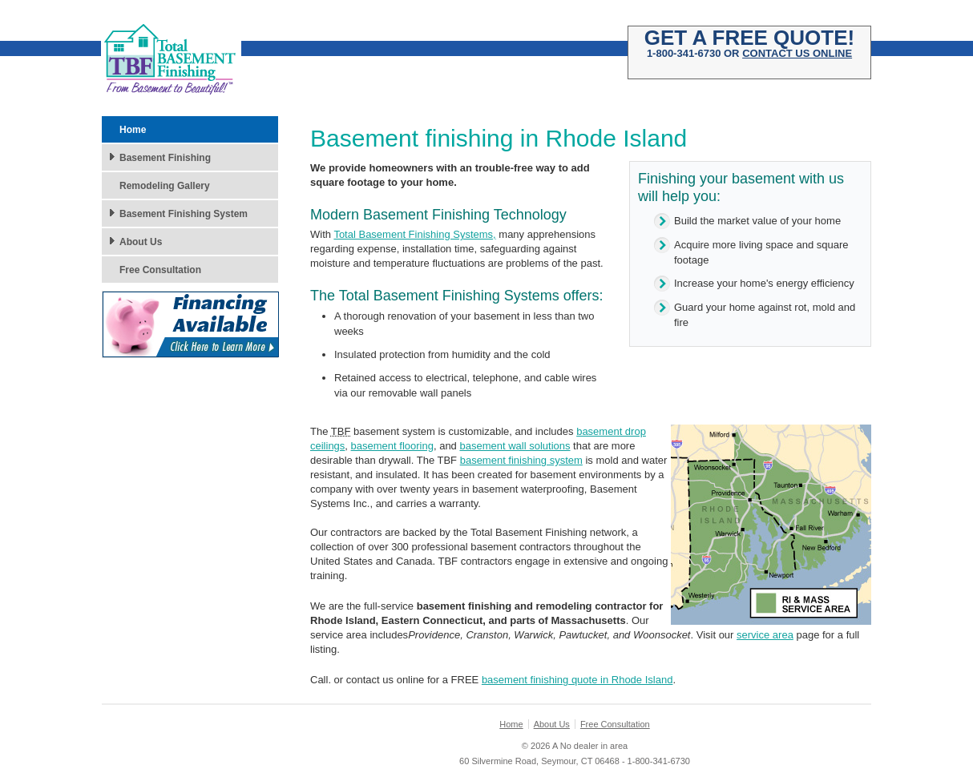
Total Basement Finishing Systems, (414, 234)
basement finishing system (521, 460)
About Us (140, 242)
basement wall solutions (514, 446)
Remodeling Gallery (164, 185)
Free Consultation (160, 270)
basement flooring (392, 446)
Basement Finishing (165, 157)
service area (765, 635)
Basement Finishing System (183, 213)
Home (132, 129)
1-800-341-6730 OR (749, 47)
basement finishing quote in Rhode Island (577, 680)
